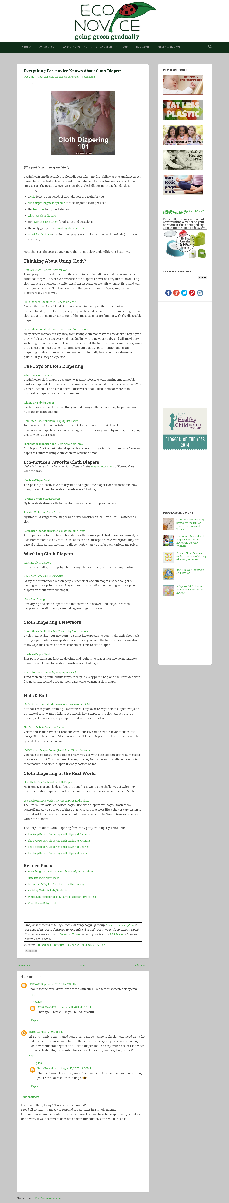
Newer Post (25, 965)
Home (84, 965)
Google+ (73, 945)
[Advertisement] (183, 326)
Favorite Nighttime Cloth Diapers (46, 512)
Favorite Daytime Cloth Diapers (45, 498)
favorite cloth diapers (47, 222)
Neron (33, 1032)
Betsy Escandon (47, 1007)
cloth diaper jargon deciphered (49, 203)
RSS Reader (120, 934)
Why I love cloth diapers (40, 375)
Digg (101, 945)
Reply (32, 994)
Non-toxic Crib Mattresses (45, 878)
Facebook (65, 934)
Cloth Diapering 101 (47, 77)
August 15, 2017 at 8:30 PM (80, 1069)
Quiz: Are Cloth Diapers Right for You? (49, 270)
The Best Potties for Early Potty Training (183, 212)
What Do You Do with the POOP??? (46, 576)
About (26, 47)
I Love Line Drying (36, 599)
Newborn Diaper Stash (39, 480)
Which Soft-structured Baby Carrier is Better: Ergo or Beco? (68, 897)
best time (39, 209)
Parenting (47, 47)
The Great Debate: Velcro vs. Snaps (46, 727)
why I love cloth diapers (43, 215)
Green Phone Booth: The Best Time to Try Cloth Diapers (60, 329)
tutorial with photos (41, 234)
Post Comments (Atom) (50, 1200)
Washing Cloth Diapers (39, 562)
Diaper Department (104, 466)
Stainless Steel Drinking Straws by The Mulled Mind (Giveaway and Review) (190, 524)
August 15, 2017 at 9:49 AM (55, 1032)
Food (124, 47)
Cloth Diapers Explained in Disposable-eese (53, 302)
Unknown (35, 984)
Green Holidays (169, 47)
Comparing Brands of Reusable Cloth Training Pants (58, 531)
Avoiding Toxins (75, 47)
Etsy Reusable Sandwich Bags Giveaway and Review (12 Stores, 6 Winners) (190, 541)
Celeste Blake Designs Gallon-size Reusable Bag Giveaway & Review (191, 556)
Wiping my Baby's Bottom (41, 402)
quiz (33, 196)
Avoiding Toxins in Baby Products (50, 890)
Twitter (78, 934)
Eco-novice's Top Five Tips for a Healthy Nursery (60, 884)
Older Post (141, 965)
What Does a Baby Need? (44, 903)
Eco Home (143, 47)
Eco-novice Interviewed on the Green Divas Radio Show (61, 800)
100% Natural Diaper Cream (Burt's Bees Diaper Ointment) (63, 750)
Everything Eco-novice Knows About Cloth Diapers (80, 70)
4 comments (88, 77)
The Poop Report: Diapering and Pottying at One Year (63, 847)
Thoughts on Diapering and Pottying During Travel (58, 444)
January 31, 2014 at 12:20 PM (81, 1007)
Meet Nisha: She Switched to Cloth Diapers (52, 782)
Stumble (88, 945)
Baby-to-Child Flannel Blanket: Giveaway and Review (189, 589)
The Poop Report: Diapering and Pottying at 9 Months (63, 840)
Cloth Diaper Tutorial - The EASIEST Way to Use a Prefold (62, 704)
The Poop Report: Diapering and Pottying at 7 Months (63, 834)
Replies (37, 1001)
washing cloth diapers (72, 228)
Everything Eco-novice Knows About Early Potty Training (66, 871)
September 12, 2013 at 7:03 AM (63, 984)
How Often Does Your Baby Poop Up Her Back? (54, 421)
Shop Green (104, 47)
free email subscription (121, 925)
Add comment (32, 1099)
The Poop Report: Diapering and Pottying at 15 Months (64, 853)
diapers (63, 77)
